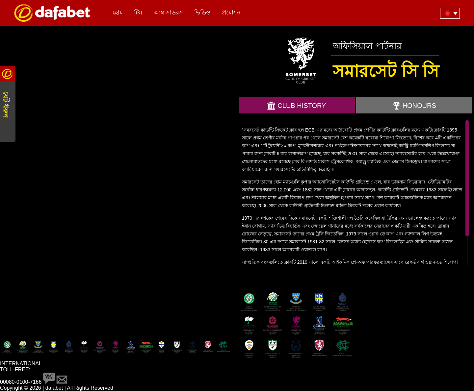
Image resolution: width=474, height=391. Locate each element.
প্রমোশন (231, 12)
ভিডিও (202, 12)
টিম (138, 12)
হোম (118, 12)
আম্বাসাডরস (168, 12)
